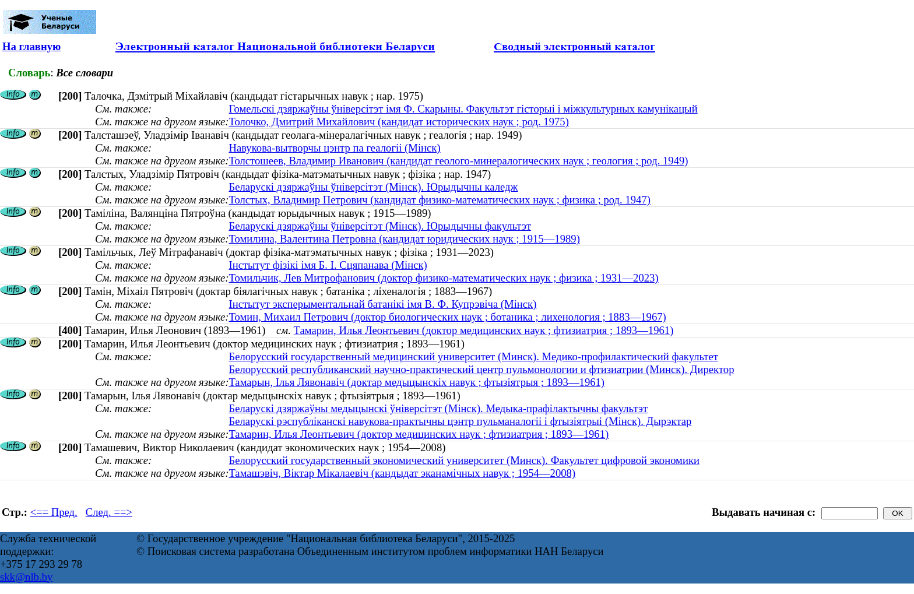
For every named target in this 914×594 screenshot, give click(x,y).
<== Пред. (54, 512)
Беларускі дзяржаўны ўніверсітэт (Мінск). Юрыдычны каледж (373, 187)
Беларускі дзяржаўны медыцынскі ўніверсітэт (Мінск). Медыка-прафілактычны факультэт (438, 408)
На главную (31, 46)
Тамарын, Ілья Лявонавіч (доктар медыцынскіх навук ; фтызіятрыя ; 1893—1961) (416, 382)
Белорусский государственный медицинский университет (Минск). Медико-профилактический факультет (473, 356)
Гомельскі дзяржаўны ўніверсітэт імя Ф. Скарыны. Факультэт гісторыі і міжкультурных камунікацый (462, 109)
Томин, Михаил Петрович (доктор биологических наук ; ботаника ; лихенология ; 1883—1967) (447, 317)
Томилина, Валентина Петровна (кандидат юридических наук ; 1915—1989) (403, 239)
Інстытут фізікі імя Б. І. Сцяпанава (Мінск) (327, 265)
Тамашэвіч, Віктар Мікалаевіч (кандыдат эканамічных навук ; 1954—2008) (401, 473)
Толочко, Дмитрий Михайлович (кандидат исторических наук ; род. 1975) (398, 121)
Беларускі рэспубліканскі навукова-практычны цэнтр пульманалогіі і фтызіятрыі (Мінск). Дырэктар (459, 421)
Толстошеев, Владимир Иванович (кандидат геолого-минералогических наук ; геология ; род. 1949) (458, 160)
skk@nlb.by (26, 577)
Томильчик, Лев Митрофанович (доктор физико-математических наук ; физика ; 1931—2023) (443, 278)
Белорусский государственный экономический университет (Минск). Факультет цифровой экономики (463, 460)
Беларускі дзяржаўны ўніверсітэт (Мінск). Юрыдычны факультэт (379, 226)
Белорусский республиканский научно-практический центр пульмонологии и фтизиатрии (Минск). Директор (481, 369)
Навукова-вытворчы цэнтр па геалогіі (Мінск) (334, 148)
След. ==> (109, 512)
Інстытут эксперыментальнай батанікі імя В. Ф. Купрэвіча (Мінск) (382, 304)
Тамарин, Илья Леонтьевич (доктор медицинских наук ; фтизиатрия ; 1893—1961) (484, 330)
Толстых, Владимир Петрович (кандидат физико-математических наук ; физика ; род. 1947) (439, 200)
